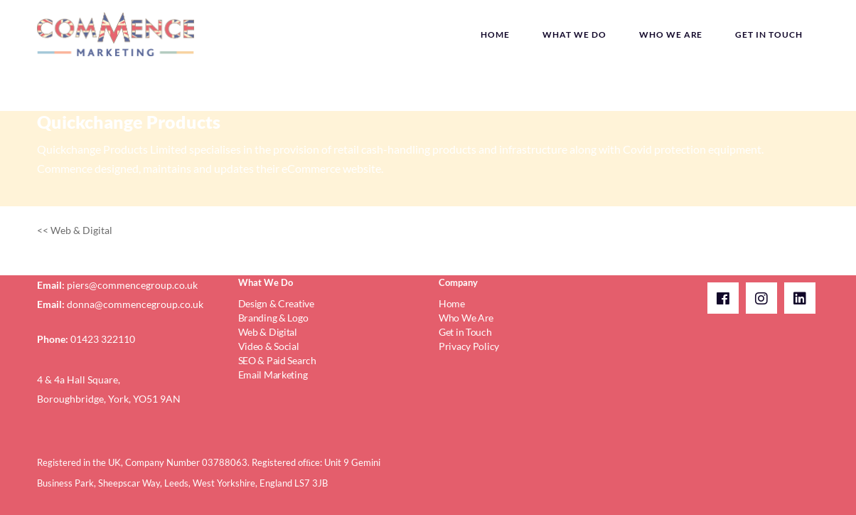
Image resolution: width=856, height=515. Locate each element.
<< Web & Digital (74, 230)
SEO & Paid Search (277, 360)
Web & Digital (267, 332)
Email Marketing (273, 374)
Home (452, 303)
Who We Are (466, 318)
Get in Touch (465, 332)
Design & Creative (276, 303)
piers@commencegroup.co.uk (132, 285)
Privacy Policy (469, 346)
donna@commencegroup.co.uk (135, 304)
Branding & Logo (273, 318)
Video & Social (268, 346)
